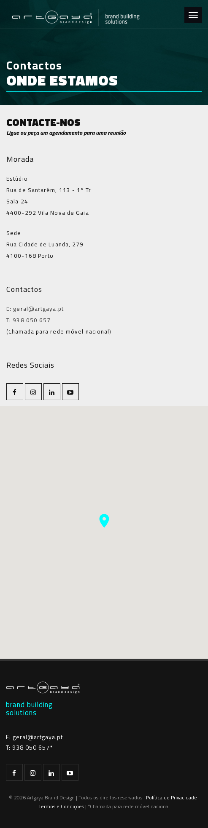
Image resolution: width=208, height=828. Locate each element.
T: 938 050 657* (29, 747)
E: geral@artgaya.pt (35, 308)
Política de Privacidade (171, 797)
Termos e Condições (61, 806)
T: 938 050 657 (28, 320)
